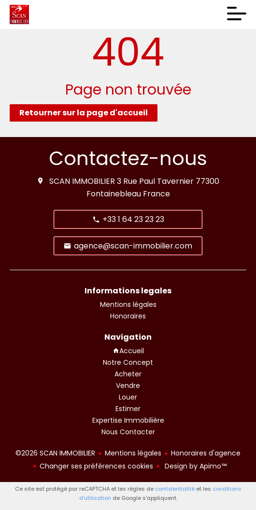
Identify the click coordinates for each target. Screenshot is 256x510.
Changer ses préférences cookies (96, 466)
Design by (195, 466)
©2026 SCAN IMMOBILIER (55, 453)
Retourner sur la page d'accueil (83, 112)
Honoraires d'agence (206, 453)
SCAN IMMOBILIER (82, 181)
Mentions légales (133, 453)
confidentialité (175, 489)
